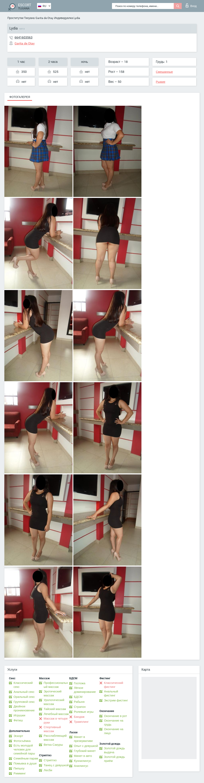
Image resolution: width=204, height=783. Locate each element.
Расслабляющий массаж (55, 738)
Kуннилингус (82, 761)
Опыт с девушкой (86, 746)
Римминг (20, 773)
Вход (191, 5)
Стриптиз (50, 760)
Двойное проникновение (24, 708)
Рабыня (79, 702)
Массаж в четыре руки (56, 720)
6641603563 (23, 37)
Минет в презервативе (83, 739)
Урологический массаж (54, 702)
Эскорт (18, 736)
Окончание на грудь (113, 722)
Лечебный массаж (56, 714)
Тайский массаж (55, 709)
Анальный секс (24, 692)
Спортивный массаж (52, 729)
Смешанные (164, 72)
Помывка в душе (25, 763)
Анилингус (81, 766)
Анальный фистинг (111, 693)
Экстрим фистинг (116, 700)
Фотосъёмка (22, 741)
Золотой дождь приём (114, 759)
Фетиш (18, 720)
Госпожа (79, 683)
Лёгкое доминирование (85, 690)
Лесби (48, 770)
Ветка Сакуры (53, 744)
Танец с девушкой (56, 765)
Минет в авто (83, 756)
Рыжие (160, 82)
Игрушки (19, 715)
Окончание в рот (115, 716)
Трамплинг (81, 722)
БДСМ (78, 697)
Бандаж (79, 717)
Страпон (80, 707)
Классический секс (23, 685)
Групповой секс (24, 702)
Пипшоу (19, 768)
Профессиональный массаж (56, 685)
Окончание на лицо (113, 731)
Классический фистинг (113, 685)
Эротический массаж (52, 693)
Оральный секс (24, 697)
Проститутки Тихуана (21, 18)
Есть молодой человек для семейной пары (24, 749)
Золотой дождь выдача (114, 750)
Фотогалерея (19, 97)
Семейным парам (26, 758)
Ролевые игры (84, 712)
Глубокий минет (85, 751)
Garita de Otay (44, 18)
